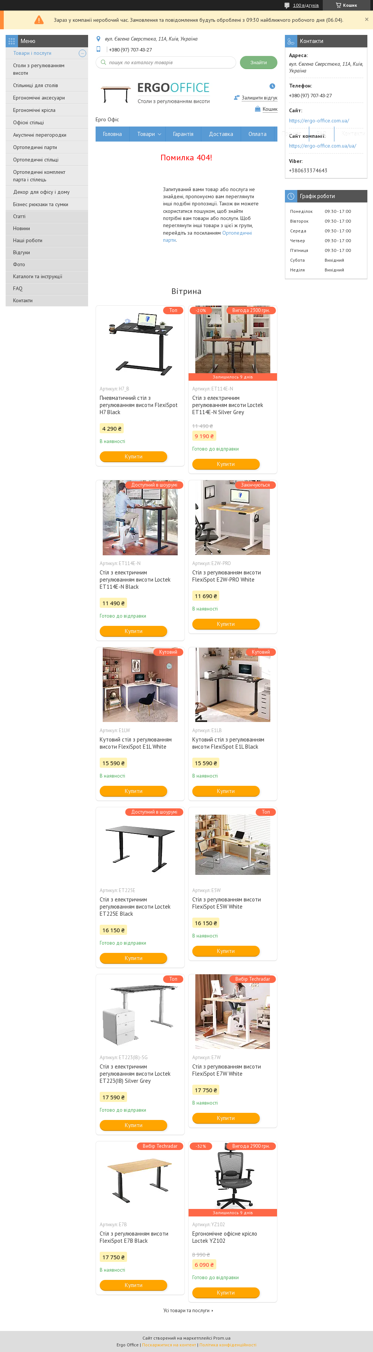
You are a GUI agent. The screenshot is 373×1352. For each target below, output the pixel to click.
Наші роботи (27, 240)
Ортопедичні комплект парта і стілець (39, 176)
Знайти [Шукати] (258, 62)
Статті (19, 216)
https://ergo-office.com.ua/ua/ (322, 145)
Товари (146, 134)
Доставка (221, 134)
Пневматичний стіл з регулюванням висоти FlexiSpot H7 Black (139, 405)
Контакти (23, 300)
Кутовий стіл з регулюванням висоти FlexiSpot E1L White (136, 743)
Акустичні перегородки (39, 134)
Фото (19, 264)
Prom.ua (222, 1338)
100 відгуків (306, 5)
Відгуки (21, 252)
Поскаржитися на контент (169, 1344)
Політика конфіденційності (227, 1344)
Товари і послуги (32, 53)
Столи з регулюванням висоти (38, 69)
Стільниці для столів (35, 85)
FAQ (17, 288)
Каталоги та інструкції (37, 276)
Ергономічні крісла (34, 110)
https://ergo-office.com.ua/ (319, 120)
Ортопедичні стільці (35, 159)
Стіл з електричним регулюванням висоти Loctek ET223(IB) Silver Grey (135, 1073)
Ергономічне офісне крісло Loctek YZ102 (224, 1237)
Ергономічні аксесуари (39, 97)
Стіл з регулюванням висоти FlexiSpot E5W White (226, 903)
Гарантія (183, 134)
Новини (21, 228)
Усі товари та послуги (186, 1310)
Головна (112, 134)
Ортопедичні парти (35, 147)
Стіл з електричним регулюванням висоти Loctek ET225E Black (135, 906)
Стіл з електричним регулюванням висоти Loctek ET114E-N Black (135, 579)
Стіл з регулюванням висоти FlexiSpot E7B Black (134, 1237)
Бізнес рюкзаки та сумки (40, 204)
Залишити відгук (259, 98)
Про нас (291, 134)
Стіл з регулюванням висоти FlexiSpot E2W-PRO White (226, 576)
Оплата (258, 134)
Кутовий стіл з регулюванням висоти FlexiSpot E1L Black (228, 743)
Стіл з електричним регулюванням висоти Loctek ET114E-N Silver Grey (227, 405)
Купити (133, 456)
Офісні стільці (28, 122)
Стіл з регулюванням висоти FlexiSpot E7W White (226, 1070)
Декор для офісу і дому (41, 191)
